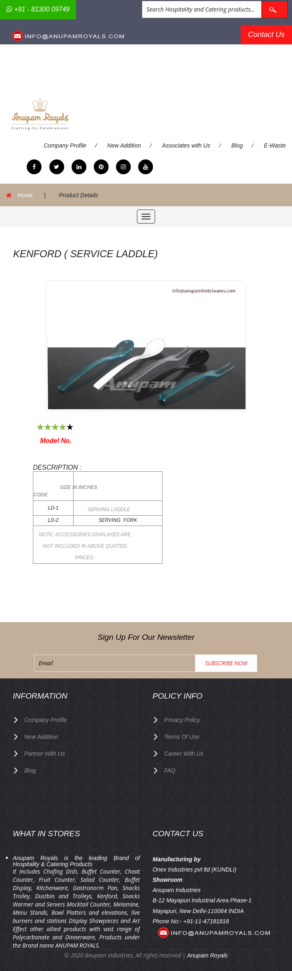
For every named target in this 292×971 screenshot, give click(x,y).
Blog (237, 145)
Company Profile (65, 145)
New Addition (124, 145)
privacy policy (182, 720)
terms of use (181, 736)
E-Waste (275, 145)
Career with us (184, 753)
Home (24, 195)
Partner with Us (44, 753)
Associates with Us (186, 145)
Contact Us (266, 34)
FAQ (170, 770)
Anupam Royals (207, 955)
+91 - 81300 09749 (38, 9)
